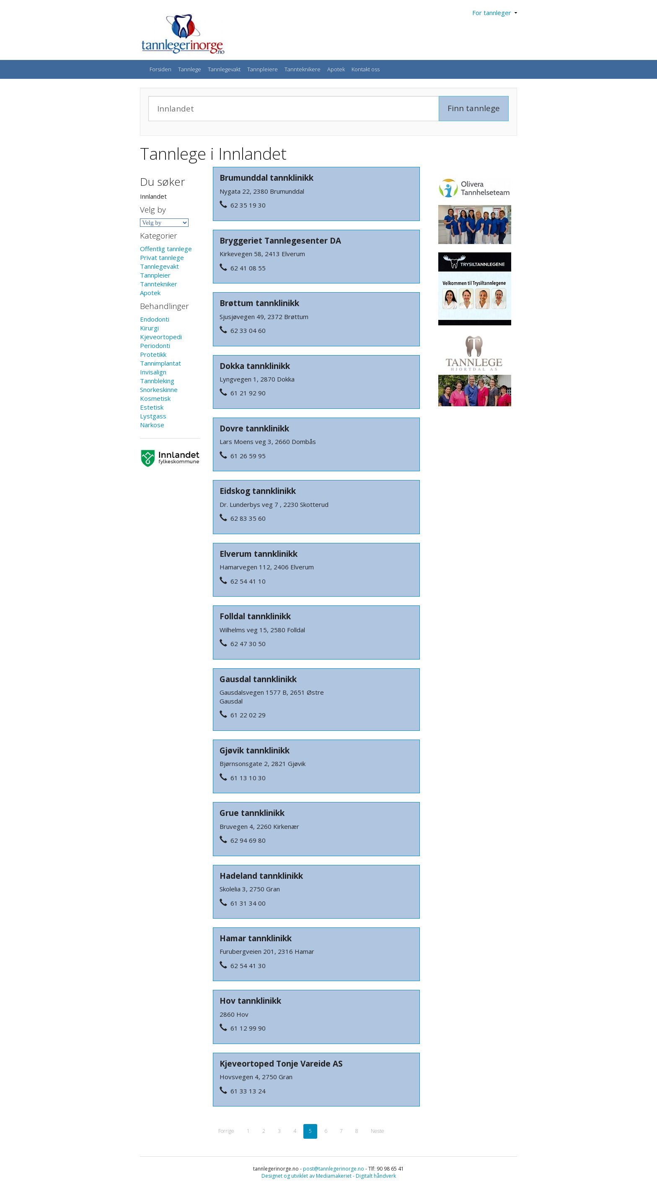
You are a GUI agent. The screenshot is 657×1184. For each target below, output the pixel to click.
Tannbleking (157, 380)
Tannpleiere (262, 69)
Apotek (336, 69)
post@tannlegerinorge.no (333, 1168)
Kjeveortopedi (161, 336)
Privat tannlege (162, 257)
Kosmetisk (155, 398)
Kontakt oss (366, 69)
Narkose (152, 425)
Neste (377, 1131)
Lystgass (153, 416)
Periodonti (155, 345)
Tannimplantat (160, 363)
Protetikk (153, 354)
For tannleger (494, 12)
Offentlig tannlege (166, 248)
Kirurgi (149, 328)
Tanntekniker (158, 284)
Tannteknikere (303, 69)
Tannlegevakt (224, 69)
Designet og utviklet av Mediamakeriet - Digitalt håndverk (328, 1175)
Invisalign (153, 372)
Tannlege (189, 69)
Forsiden (160, 69)
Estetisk (151, 407)
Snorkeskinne (159, 389)
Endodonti (154, 319)
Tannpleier (155, 275)
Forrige (226, 1131)
